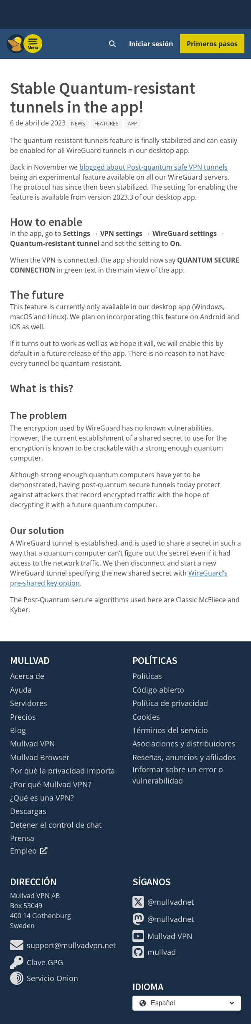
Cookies (146, 717)
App (132, 123)
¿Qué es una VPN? (42, 798)
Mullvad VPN (32, 744)
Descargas (28, 811)
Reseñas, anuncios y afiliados (184, 757)
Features (106, 123)
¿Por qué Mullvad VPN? (50, 784)
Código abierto (158, 690)
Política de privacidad (170, 703)
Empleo (29, 851)
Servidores (28, 703)
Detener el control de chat (55, 825)
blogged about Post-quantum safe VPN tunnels (153, 167)
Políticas (147, 676)
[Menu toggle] (33, 43)
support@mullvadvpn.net (63, 945)
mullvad (154, 952)
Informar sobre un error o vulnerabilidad (177, 774)
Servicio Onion (44, 978)
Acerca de (27, 676)
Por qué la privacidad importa (62, 771)
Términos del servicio (170, 730)
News (78, 123)
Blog (18, 730)
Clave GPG (36, 962)
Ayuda (21, 690)
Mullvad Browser (39, 757)
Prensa (22, 838)
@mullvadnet (163, 902)
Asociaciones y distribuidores (184, 744)
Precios (23, 717)
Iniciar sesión (151, 43)
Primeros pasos (212, 43)
